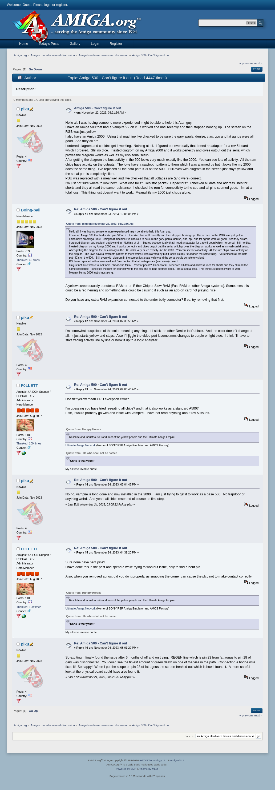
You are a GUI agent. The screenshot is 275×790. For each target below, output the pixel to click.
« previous (246, 63)
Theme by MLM (148, 768)
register (61, 5)
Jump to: (190, 736)
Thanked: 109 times (29, 443)
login (47, 5)
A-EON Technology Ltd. (153, 760)
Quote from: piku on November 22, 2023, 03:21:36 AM (99, 223)
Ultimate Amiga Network (80, 445)
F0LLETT (29, 385)
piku (25, 109)
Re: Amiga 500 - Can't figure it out (100, 209)
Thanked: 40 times (28, 260)
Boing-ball (30, 210)
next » (258, 63)
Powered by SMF (126, 768)
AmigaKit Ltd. (178, 760)
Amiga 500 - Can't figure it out (97, 108)
